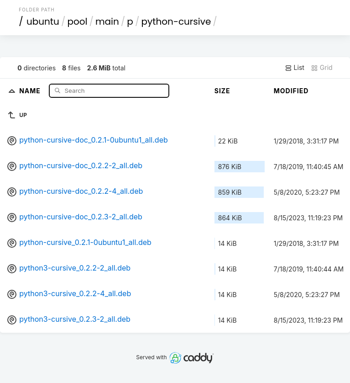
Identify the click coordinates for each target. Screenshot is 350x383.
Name (30, 90)
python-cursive (176, 21)
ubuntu (42, 21)
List (294, 68)
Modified (291, 91)
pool (77, 21)
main (107, 21)
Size (222, 91)
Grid (322, 68)
